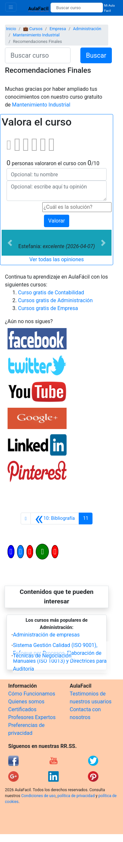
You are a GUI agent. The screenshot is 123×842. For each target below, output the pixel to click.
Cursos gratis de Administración (55, 300)
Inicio (11, 28)
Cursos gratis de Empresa (48, 308)
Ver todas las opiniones (56, 259)
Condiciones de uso (38, 795)
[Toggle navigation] (10, 7)
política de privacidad (75, 795)
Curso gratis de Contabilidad (51, 292)
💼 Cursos (32, 28)
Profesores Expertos (31, 717)
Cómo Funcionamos (31, 694)
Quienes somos (26, 701)
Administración (87, 28)
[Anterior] (55, 518)
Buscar (96, 55)
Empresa (58, 28)
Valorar (56, 221)
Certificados (22, 709)
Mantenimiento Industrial (36, 34)
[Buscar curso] (77, 7)
